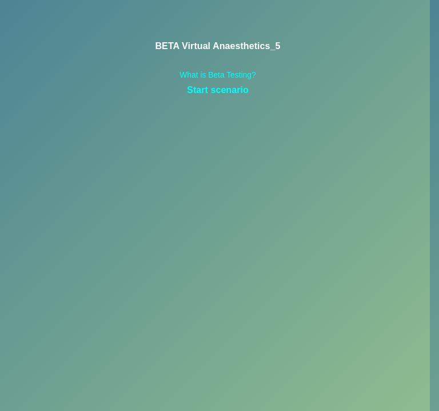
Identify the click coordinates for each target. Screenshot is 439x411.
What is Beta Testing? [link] (217, 74)
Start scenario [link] (218, 89)
